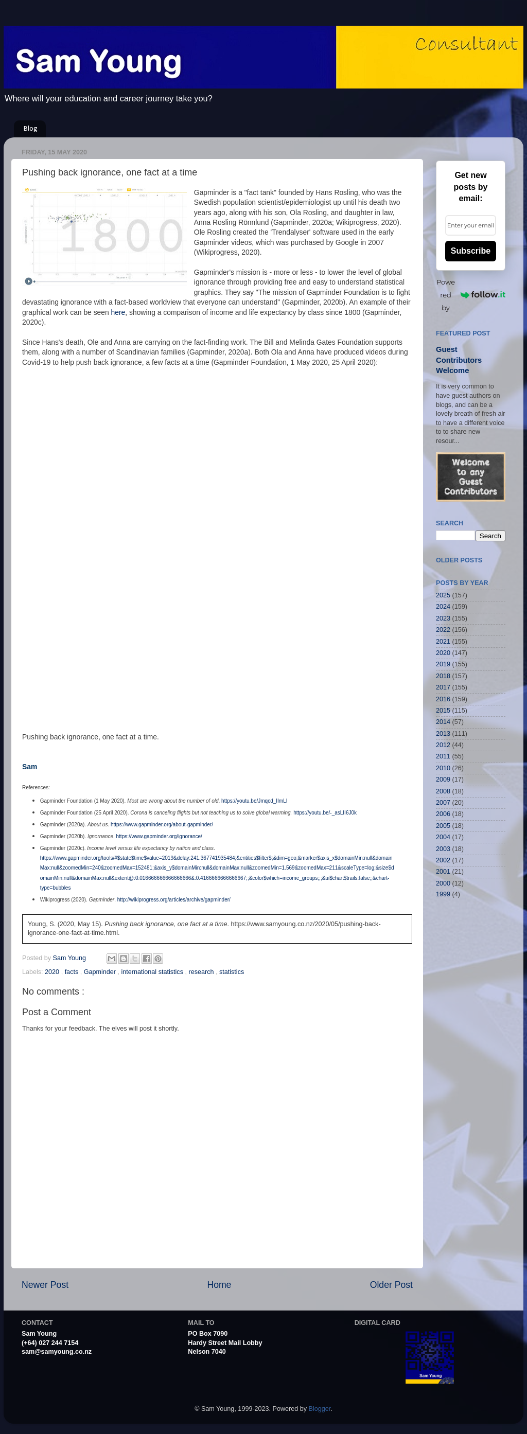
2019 (443, 664)
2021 (443, 641)
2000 (443, 883)
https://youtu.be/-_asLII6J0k (325, 813)
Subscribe (470, 250)
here (118, 312)
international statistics (153, 972)
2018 (443, 676)
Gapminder (101, 972)
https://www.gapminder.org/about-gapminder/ (162, 824)
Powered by (470, 295)
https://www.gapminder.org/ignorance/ (159, 836)
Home (219, 1285)
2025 (443, 595)
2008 (443, 791)
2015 (443, 710)
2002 (443, 860)
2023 (443, 618)
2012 (443, 745)
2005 (443, 825)
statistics (231, 972)
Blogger (320, 1408)
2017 (443, 687)
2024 (443, 606)
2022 (443, 629)
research (202, 972)
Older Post (391, 1285)
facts (72, 972)
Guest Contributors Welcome (459, 360)
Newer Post (45, 1285)
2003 (443, 849)
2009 (443, 779)
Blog (31, 129)
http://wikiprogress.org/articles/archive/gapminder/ (174, 899)
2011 (443, 756)
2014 (443, 721)
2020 (53, 972)
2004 (443, 837)
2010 (443, 768)
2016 (443, 699)
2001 (443, 871)
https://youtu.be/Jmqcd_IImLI (254, 801)
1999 (443, 894)
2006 (443, 814)
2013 (443, 733)
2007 (443, 802)
